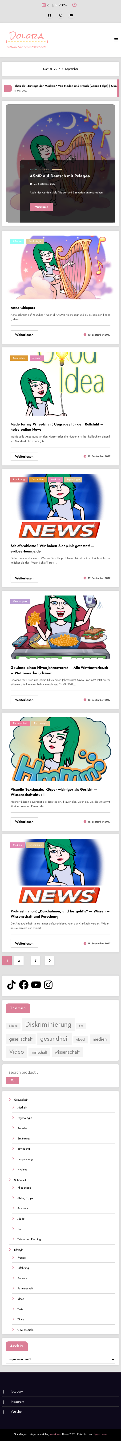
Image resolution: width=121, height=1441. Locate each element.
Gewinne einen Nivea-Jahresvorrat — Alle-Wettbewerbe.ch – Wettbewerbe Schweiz (59, 670)
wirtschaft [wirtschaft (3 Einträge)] (39, 1052)
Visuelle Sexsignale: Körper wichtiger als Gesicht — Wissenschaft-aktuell (54, 792)
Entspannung (25, 1159)
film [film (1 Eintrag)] (81, 1026)
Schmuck (22, 1208)
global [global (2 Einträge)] (80, 1039)
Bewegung (23, 1148)
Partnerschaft (20, 723)
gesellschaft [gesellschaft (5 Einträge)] (20, 1038)
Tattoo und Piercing (29, 1239)
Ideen (20, 1298)
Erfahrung (23, 1268)
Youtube (16, 1411)
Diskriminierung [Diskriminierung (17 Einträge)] (48, 1024)
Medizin (36, 357)
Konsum (22, 1278)
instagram (17, 1401)
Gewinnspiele (20, 601)
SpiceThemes (100, 1434)
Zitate (20, 1319)
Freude (21, 1257)
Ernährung (19, 479)
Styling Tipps (25, 1198)
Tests (20, 1309)
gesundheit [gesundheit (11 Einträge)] (54, 1038)
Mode (20, 1218)
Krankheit (22, 1128)
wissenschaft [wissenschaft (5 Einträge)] (67, 1051)
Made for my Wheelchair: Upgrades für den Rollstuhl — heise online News (57, 426)
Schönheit (20, 1180)
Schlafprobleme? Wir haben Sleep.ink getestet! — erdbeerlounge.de (52, 548)
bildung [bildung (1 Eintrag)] (13, 1026)
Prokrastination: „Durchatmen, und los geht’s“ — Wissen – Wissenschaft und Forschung (60, 913)
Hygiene (22, 1169)
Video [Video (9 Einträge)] (16, 1051)
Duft (19, 1228)
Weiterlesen (41, 206)
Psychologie (43, 169)
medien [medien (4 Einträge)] (100, 1039)
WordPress (55, 1434)
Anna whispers (23, 307)
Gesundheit (19, 357)
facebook (17, 1391)
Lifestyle (33, 169)
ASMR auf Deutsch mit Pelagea (60, 176)
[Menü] (116, 40)
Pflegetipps (24, 1187)
